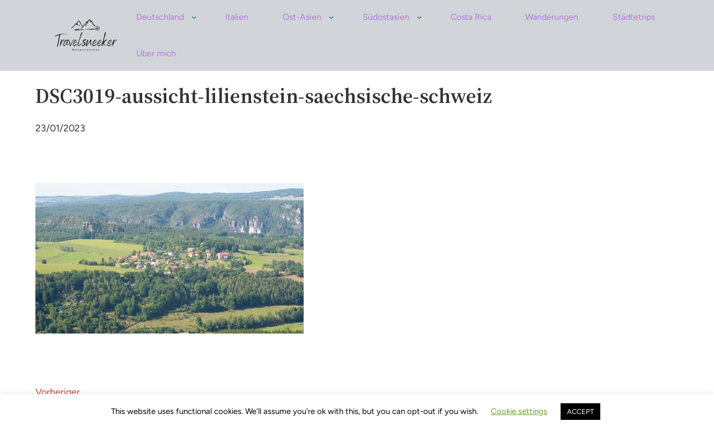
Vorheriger (57, 391)
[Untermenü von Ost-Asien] (331, 17)
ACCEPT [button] (580, 412)
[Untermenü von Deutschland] (194, 17)
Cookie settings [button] (519, 411)
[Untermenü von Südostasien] (419, 17)
